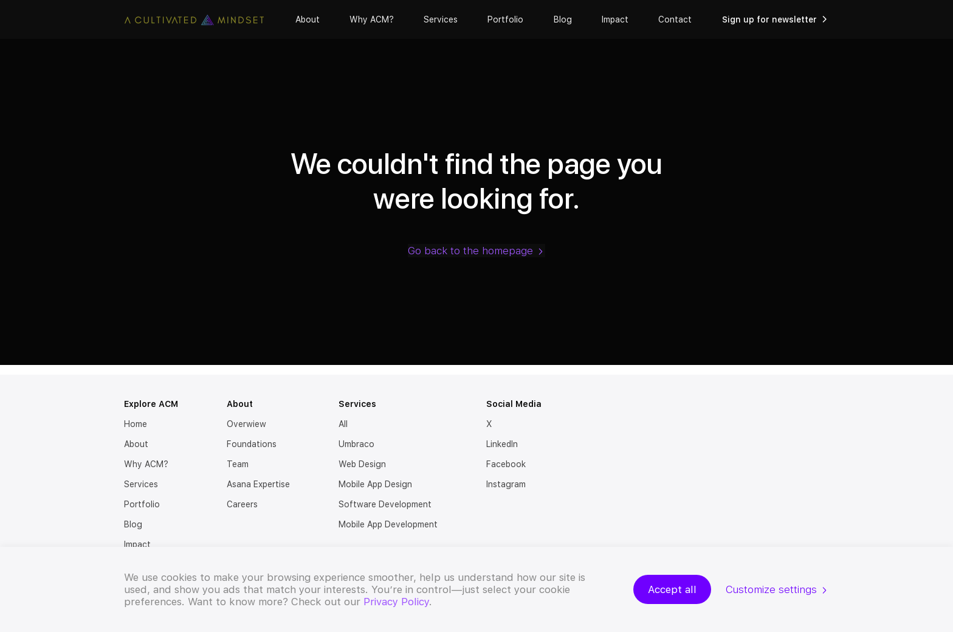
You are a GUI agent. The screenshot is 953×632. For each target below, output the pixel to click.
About (307, 19)
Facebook (506, 464)
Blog (563, 19)
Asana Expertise (258, 484)
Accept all (672, 589)
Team (238, 464)
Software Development (385, 504)
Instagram (506, 484)
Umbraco (356, 444)
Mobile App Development (388, 524)
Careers (242, 504)
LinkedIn (502, 444)
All (343, 424)
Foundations (252, 444)
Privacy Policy (396, 602)
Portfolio (505, 19)
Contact (675, 19)
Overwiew (246, 424)
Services (441, 19)
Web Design (362, 464)
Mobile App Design (375, 484)
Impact (615, 19)
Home (135, 424)
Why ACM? (371, 19)
